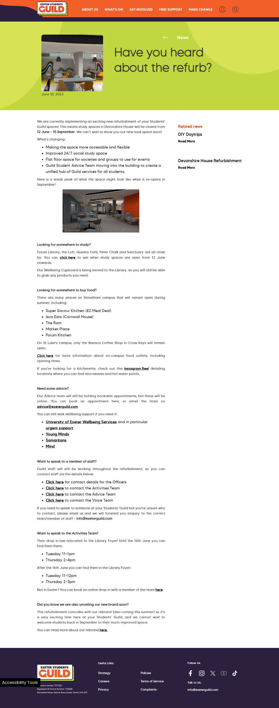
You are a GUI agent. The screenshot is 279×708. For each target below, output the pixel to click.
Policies (146, 673)
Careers (103, 681)
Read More (186, 141)
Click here (45, 355)
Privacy (103, 689)
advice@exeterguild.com (57, 406)
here (159, 589)
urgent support (59, 428)
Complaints (149, 689)
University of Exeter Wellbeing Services (81, 422)
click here (67, 257)
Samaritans (56, 440)
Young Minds (57, 434)
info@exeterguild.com (202, 690)
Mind (50, 446)
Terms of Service (152, 681)
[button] (89, 9)
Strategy (104, 673)
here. (104, 630)
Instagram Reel (136, 368)
